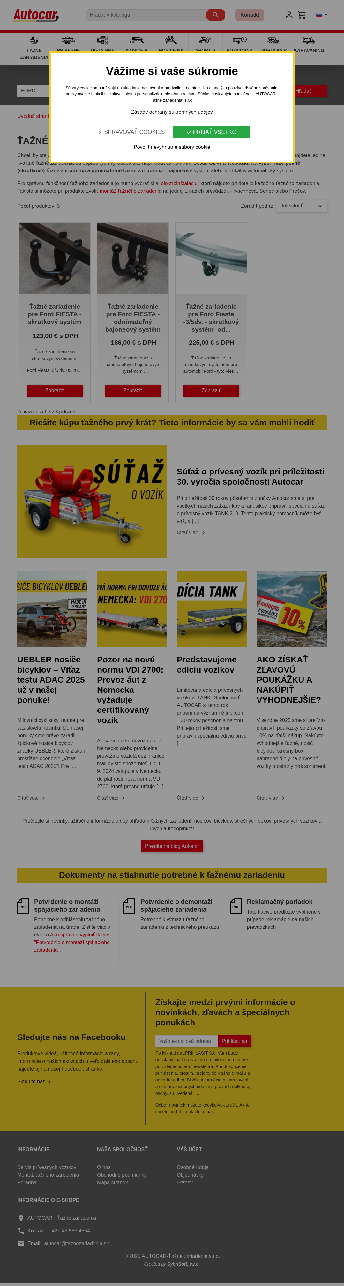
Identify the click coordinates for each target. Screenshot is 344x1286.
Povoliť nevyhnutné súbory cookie (172, 147)
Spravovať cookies (131, 132)
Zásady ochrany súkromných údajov (172, 112)
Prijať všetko (211, 132)
